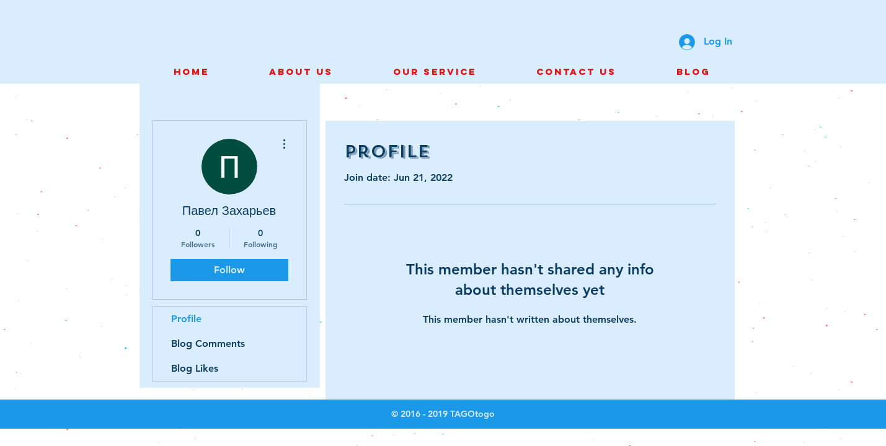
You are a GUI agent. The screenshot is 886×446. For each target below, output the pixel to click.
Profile (186, 319)
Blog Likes (194, 368)
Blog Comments (208, 343)
